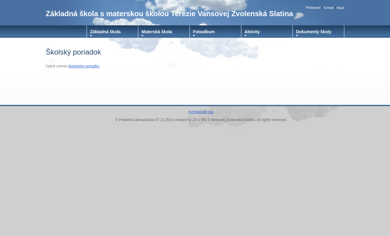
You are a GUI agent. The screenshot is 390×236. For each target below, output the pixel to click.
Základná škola (105, 31)
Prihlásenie (313, 7)
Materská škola (157, 31)
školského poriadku (83, 66)
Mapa (340, 7)
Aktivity (252, 31)
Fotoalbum (204, 31)
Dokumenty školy (314, 31)
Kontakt (329, 7)
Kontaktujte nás (201, 112)
